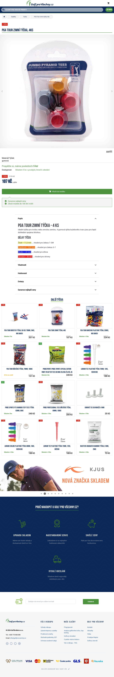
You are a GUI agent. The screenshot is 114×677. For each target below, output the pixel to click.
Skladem (32, 170)
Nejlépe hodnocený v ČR (54, 669)
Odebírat (91, 602)
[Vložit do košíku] (57, 191)
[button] (4, 91)
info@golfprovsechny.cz (18, 638)
